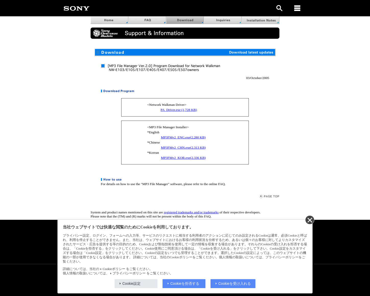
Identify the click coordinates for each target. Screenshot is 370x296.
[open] (279, 8)
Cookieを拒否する (185, 283)
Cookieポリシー (114, 269)
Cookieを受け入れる (234, 283)
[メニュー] (297, 8)
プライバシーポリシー (129, 273)
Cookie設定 (131, 283)
